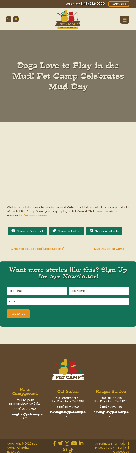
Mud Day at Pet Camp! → (111, 249)
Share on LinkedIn (106, 231)
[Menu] (124, 20)
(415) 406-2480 (111, 405)
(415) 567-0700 (68, 405)
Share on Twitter (69, 231)
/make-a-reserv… (36, 216)
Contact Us (121, 450)
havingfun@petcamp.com (25, 414)
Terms (122, 446)
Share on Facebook (30, 231)
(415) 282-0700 (92, 4)
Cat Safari (68, 389)
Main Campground (25, 389)
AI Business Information (111, 442)
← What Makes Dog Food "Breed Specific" (35, 249)
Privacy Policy (104, 446)
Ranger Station (111, 389)
